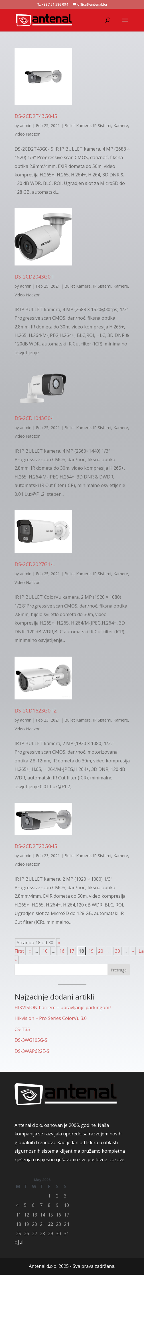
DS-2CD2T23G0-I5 (36, 846)
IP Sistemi (102, 125)
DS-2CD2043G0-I (34, 276)
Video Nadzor (27, 134)
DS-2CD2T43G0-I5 (36, 116)
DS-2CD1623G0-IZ (36, 710)
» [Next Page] (133, 951)
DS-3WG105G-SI (32, 1040)
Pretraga (119, 970)
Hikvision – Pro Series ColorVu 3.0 (51, 1018)
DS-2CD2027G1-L (35, 564)
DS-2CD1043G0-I (34, 418)
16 (61, 951)
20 (100, 951)
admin (25, 125)
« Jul (19, 1242)
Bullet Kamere (77, 125)
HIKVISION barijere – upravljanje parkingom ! (63, 1007)
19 (91, 951)
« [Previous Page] (30, 951)
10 (45, 951)
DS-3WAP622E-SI (33, 1051)
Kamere (120, 125)
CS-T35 (22, 1029)
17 (71, 951)
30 (117, 951)
